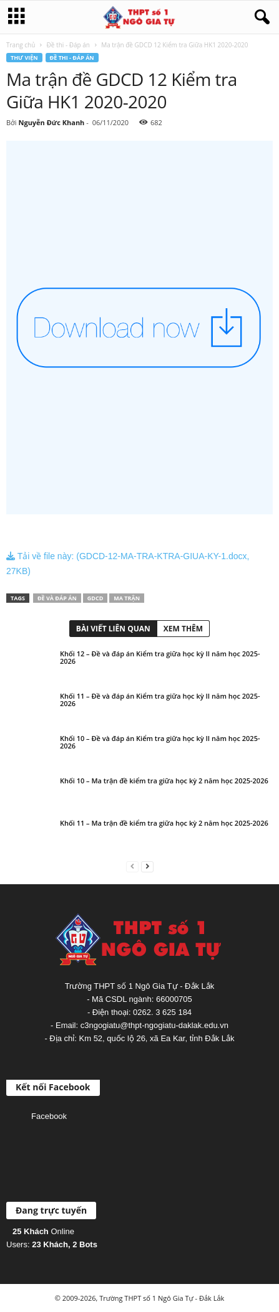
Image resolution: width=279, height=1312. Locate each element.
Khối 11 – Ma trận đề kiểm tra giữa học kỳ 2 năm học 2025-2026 (164, 823)
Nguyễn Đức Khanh (51, 122)
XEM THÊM (183, 628)
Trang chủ (20, 44)
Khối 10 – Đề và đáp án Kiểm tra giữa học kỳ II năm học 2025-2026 (160, 742)
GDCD (95, 598)
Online (43, 1231)
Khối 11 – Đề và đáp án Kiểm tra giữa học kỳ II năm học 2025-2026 (160, 699)
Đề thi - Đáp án (68, 44)
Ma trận (127, 598)
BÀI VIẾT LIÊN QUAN (113, 628)
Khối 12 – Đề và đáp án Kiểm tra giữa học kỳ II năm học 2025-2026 (160, 657)
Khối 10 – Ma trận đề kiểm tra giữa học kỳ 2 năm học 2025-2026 (164, 780)
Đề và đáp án (57, 598)
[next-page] (147, 865)
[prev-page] (132, 865)
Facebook (49, 1116)
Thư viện (24, 58)
